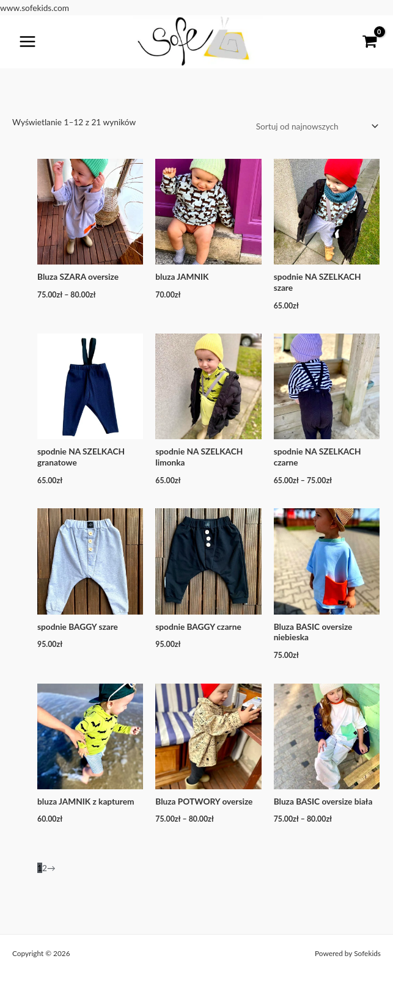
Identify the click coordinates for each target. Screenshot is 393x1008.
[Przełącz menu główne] (27, 41)
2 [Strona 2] (44, 868)
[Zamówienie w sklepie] (315, 126)
